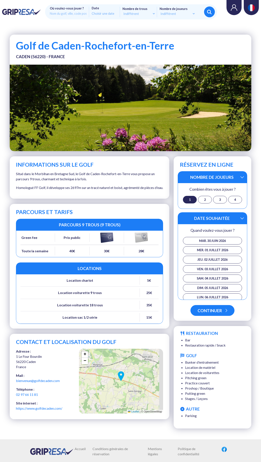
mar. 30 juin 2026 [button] (212, 241)
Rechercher (209, 12)
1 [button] (190, 199)
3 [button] (220, 199)
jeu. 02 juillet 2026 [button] (212, 259)
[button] (121, 376)
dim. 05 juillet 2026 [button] (212, 288)
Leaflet (133, 411)
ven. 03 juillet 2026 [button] (212, 269)
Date (95, 8)
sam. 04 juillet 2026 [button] (212, 278)
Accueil (80, 449)
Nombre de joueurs (173, 9)
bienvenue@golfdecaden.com (38, 381)
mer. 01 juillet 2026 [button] (212, 250)
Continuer (212, 310)
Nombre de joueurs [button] (212, 177)
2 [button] (205, 199)
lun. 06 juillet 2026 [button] (212, 297)
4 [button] (235, 199)
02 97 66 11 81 (27, 394)
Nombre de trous (135, 9)
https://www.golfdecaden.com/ (39, 408)
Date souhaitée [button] (212, 218)
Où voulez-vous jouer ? (67, 8)
